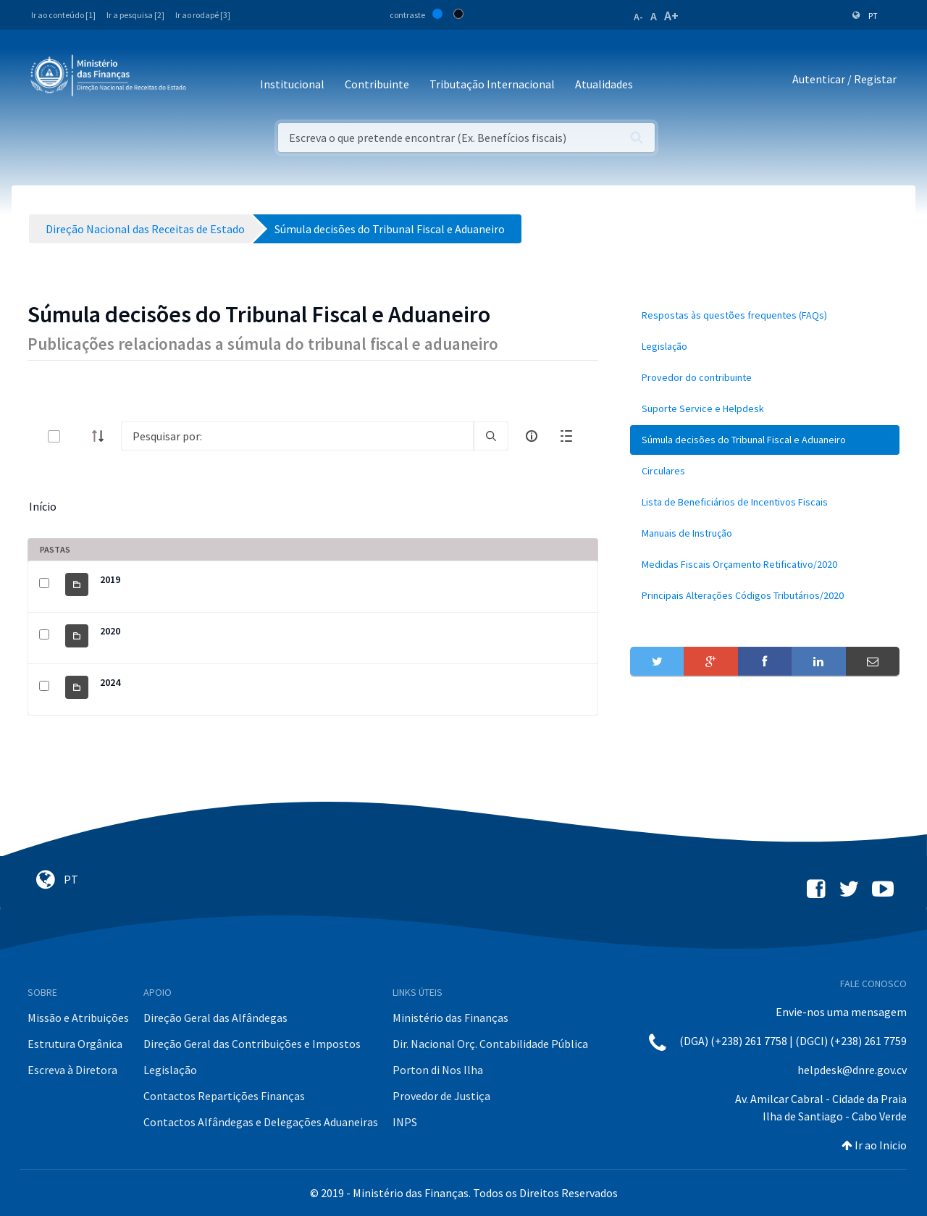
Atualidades (604, 84)
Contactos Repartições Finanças (224, 1096)
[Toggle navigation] (209, 79)
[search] (491, 436)
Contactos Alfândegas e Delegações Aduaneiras (260, 1122)
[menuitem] (764, 315)
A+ (671, 15)
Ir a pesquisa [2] (135, 14)
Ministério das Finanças (450, 1017)
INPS (405, 1122)
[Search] (297, 436)
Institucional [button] (292, 84)
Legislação (170, 1069)
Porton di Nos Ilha (438, 1069)
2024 (110, 682)
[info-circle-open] (531, 436)
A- (638, 16)
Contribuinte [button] (377, 84)
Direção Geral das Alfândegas (215, 1017)
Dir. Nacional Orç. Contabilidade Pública (490, 1043)
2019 (110, 579)
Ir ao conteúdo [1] (63, 14)
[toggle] (77, 436)
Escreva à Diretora (72, 1069)
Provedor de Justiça (441, 1096)
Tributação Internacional (492, 84)
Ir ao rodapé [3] (202, 14)
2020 (110, 630)
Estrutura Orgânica (75, 1043)
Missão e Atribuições (78, 1017)
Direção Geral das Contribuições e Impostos (252, 1043)
